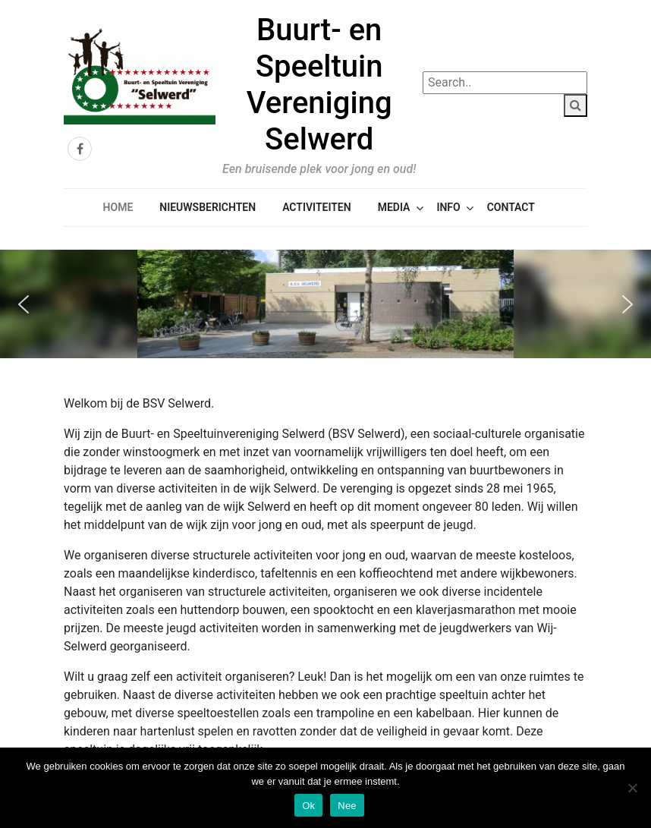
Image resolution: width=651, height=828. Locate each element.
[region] (325, 304)
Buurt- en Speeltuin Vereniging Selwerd (319, 84)
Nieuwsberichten (207, 207)
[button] (23, 304)
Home (118, 207)
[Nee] (632, 787)
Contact (511, 207)
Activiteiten (316, 207)
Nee (347, 805)
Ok (308, 805)
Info (448, 207)
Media (394, 207)
